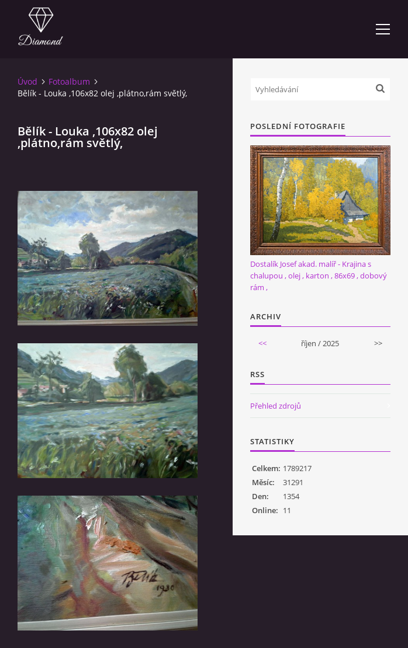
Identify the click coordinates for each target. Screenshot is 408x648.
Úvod (27, 81)
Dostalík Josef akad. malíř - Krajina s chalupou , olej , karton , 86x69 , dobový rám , (318, 275)
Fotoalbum (69, 81)
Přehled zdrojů (275, 405)
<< (262, 343)
